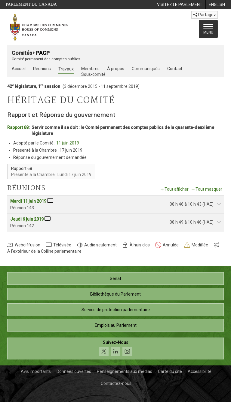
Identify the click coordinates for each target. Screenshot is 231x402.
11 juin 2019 (67, 143)
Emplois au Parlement (116, 325)
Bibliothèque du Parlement (115, 294)
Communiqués (146, 68)
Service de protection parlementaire (116, 309)
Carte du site (170, 371)
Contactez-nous (116, 383)
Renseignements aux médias (124, 371)
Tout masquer (209, 189)
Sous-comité (93, 74)
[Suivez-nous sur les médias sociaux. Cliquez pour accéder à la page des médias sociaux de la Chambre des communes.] (115, 348)
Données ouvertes (74, 371)
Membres (90, 68)
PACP (43, 53)
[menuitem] (179, 4)
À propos (115, 68)
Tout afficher (177, 189)
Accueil (19, 68)
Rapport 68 (18, 127)
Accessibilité (199, 371)
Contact (174, 68)
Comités (22, 53)
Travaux (66, 69)
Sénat (115, 278)
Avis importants (36, 371)
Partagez (204, 14)
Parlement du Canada (31, 4)
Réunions (42, 68)
